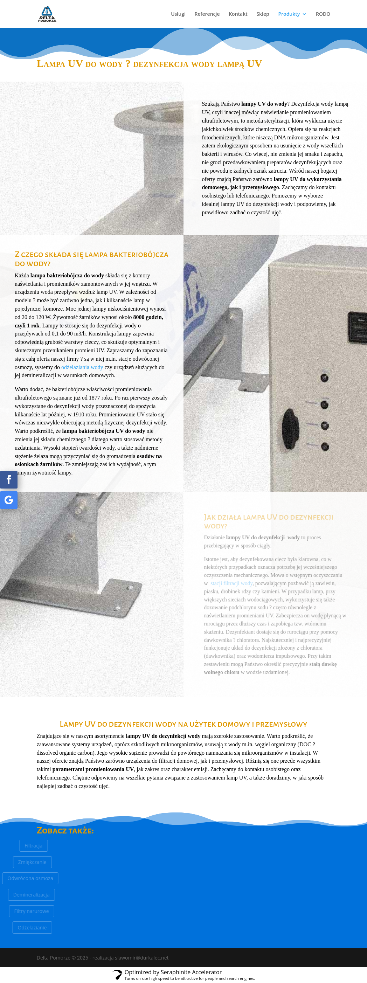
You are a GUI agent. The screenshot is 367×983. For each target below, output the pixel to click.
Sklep (262, 14)
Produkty (289, 14)
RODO (323, 14)
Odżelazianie (23, 927)
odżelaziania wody (82, 367)
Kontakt (238, 14)
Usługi (178, 14)
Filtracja (27, 845)
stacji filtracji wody (232, 583)
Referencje (207, 14)
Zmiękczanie (24, 862)
